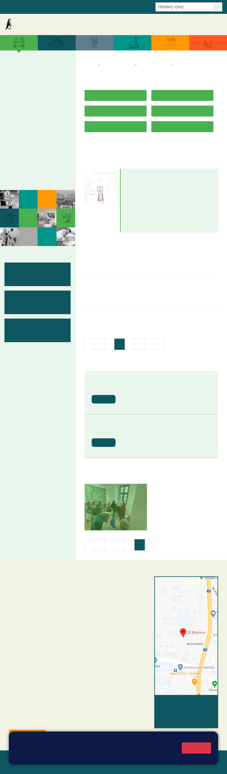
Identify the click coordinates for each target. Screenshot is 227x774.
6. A (14, 117)
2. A (26, 71)
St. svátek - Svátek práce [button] (149, 387)
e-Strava (62, 6)
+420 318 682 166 (124, 621)
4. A (48, 71)
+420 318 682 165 (127, 609)
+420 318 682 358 (105, 585)
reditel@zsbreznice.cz (115, 591)
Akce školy (88, 24)
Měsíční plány (27, 144)
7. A (26, 117)
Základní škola (28, 24)
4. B (48, 83)
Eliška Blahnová (145, 175)
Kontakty (212, 24)
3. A (37, 71)
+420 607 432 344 (126, 615)
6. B (14, 128)
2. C (26, 94)
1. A (14, 71)
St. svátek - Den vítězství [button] (149, 431)
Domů (90, 65)
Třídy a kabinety (117, 65)
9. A (48, 117)
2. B (26, 83)
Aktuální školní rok (116, 24)
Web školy (207, 758)
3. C (37, 94)
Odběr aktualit (104, 6)
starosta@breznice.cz (41, 721)
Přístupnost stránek (50, 765)
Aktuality (66, 24)
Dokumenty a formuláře (154, 24)
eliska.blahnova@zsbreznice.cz (158, 186)
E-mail (81, 6)
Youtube (129, 6)
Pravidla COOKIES (92, 765)
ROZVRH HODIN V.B (105, 145)
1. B (14, 83)
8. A (37, 117)
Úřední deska (188, 24)
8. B (37, 128)
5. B (60, 83)
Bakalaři (12, 6)
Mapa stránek (119, 758)
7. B (26, 128)
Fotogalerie (24, 174)
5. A (59, 71)
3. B (37, 83)
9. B (48, 128)
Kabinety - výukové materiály (34, 160)
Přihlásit (17, 765)
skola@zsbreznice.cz (114, 628)
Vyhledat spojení (198, 703)
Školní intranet (37, 6)
